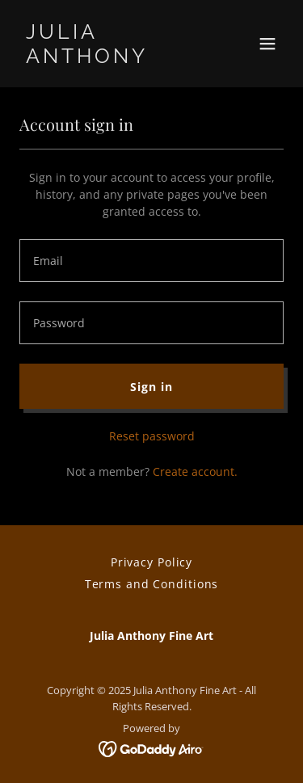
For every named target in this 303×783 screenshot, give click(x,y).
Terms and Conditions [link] (152, 583)
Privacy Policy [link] (151, 562)
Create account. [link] (195, 471)
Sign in (151, 386)
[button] (267, 43)
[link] (112, 58)
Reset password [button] (152, 436)
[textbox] (151, 260)
